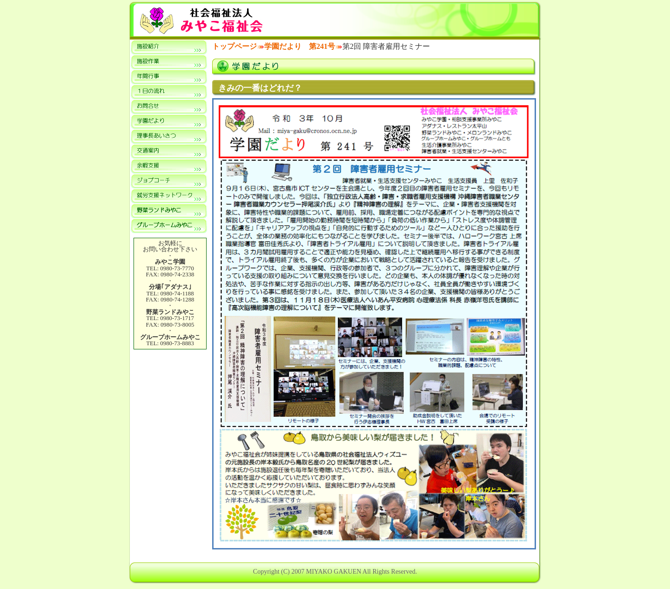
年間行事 (169, 76)
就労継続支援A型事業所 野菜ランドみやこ (169, 210)
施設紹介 (169, 47)
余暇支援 (169, 166)
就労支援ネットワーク (169, 195)
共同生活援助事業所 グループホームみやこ (169, 225)
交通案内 (169, 151)
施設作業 (169, 61)
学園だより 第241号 (299, 46)
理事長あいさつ (169, 136)
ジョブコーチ (169, 181)
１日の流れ (169, 91)
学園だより (169, 121)
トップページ (234, 46)
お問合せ (169, 106)
